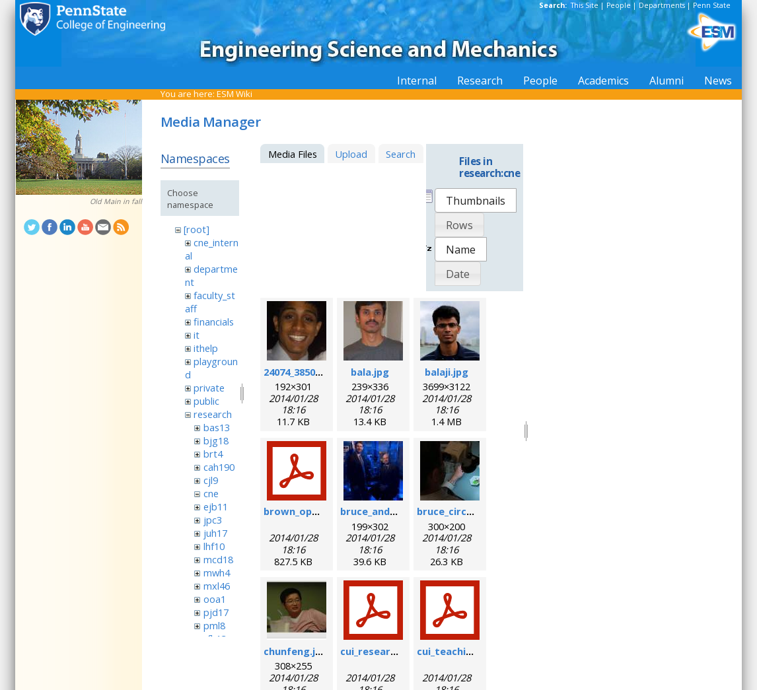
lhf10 (214, 546)
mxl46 (216, 585)
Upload (351, 153)
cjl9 (210, 480)
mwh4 (216, 572)
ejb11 (215, 506)
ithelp (206, 348)
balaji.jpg (446, 371)
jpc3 (212, 519)
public (206, 400)
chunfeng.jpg (296, 651)
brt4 (213, 453)
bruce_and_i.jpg (377, 511)
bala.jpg (370, 371)
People (618, 5)
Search (400, 153)
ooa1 (214, 598)
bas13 (216, 427)
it (196, 334)
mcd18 (218, 559)
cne (211, 493)
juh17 (215, 532)
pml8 (214, 625)
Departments (662, 5)
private (209, 387)
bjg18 (216, 440)
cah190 (218, 466)
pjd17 (216, 612)
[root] (196, 229)
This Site (584, 5)
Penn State (712, 5)
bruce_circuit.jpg (457, 511)
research (213, 414)
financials (214, 321)
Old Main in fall (116, 201)
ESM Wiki (234, 94)
